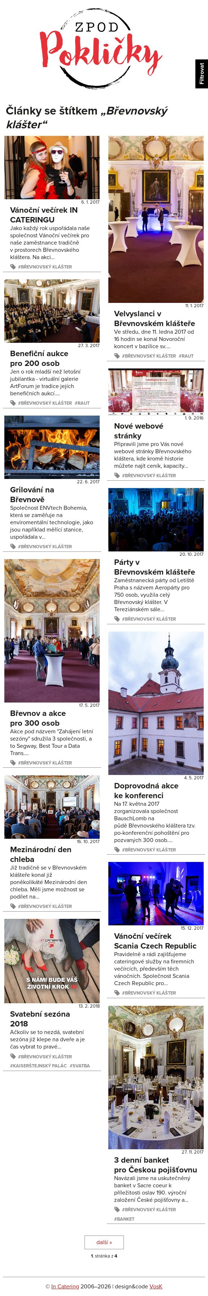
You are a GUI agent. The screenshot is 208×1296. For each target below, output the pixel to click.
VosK (156, 1286)
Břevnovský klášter (46, 267)
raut (188, 356)
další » (104, 1242)
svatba (81, 1066)
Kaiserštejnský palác (40, 1066)
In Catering (65, 1286)
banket (125, 1219)
